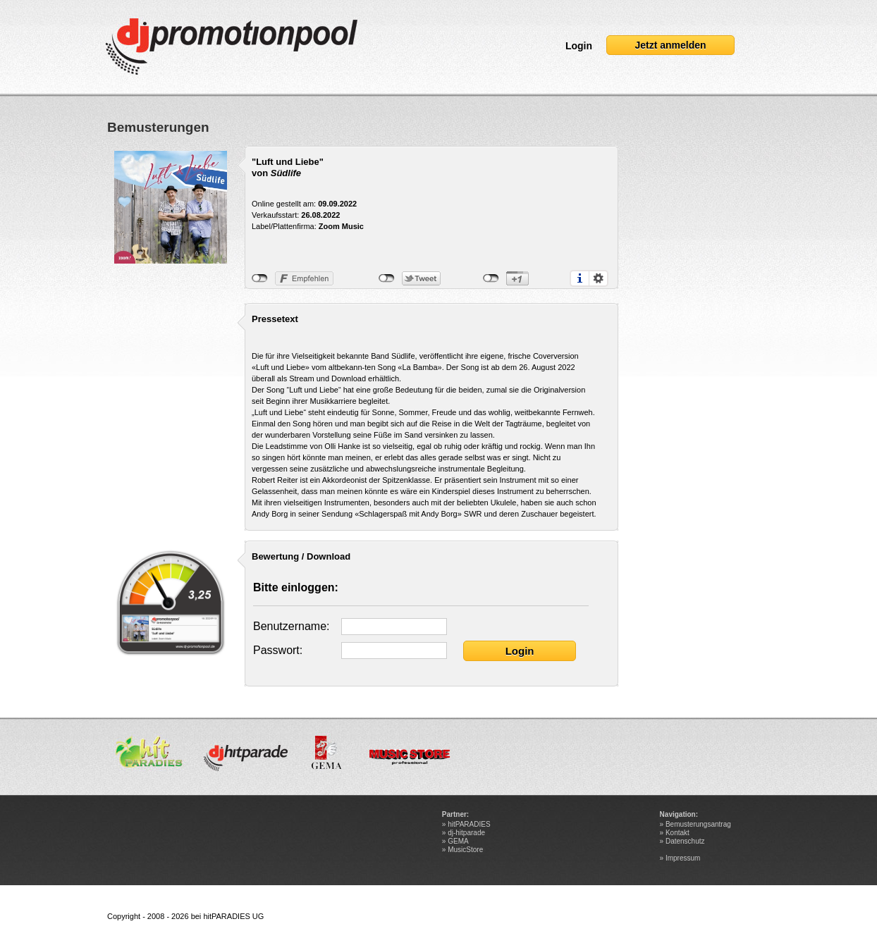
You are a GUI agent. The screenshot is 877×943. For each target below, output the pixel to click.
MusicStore (465, 849)
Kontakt (677, 833)
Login (578, 45)
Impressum (683, 858)
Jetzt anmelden (670, 45)
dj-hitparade (466, 833)
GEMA (458, 841)
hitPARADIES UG (233, 916)
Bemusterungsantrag (698, 824)
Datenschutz (685, 841)
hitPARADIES (469, 824)
